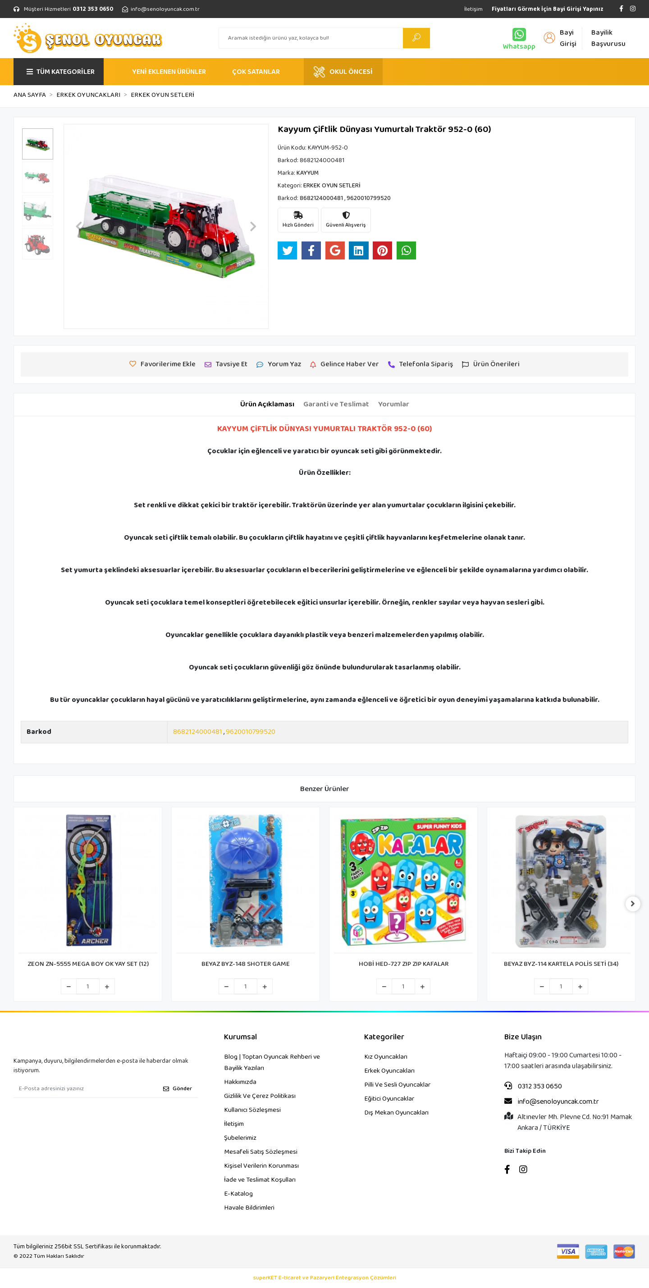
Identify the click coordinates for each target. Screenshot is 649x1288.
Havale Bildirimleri (249, 1207)
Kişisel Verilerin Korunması (261, 1166)
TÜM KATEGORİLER (61, 71)
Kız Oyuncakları (385, 1056)
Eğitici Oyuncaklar (389, 1098)
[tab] (267, 404)
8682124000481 (197, 731)
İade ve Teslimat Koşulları (260, 1179)
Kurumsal (240, 1037)
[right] (635, 904)
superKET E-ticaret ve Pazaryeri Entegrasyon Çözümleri (324, 1278)
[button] (79, 226)
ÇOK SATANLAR (256, 71)
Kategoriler (384, 1037)
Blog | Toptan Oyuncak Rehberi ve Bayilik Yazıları (272, 1062)
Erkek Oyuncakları (389, 1070)
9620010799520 (250, 731)
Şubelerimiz (240, 1138)
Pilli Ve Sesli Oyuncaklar (397, 1084)
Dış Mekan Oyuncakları (396, 1112)
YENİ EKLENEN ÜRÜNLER (169, 71)
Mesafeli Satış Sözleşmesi (260, 1152)
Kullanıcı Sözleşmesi (252, 1110)
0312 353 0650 (533, 1086)
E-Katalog (238, 1193)
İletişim (473, 9)
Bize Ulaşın (523, 1037)
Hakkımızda (240, 1082)
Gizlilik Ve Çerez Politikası (260, 1096)
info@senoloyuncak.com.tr (551, 1102)
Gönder (177, 1088)
